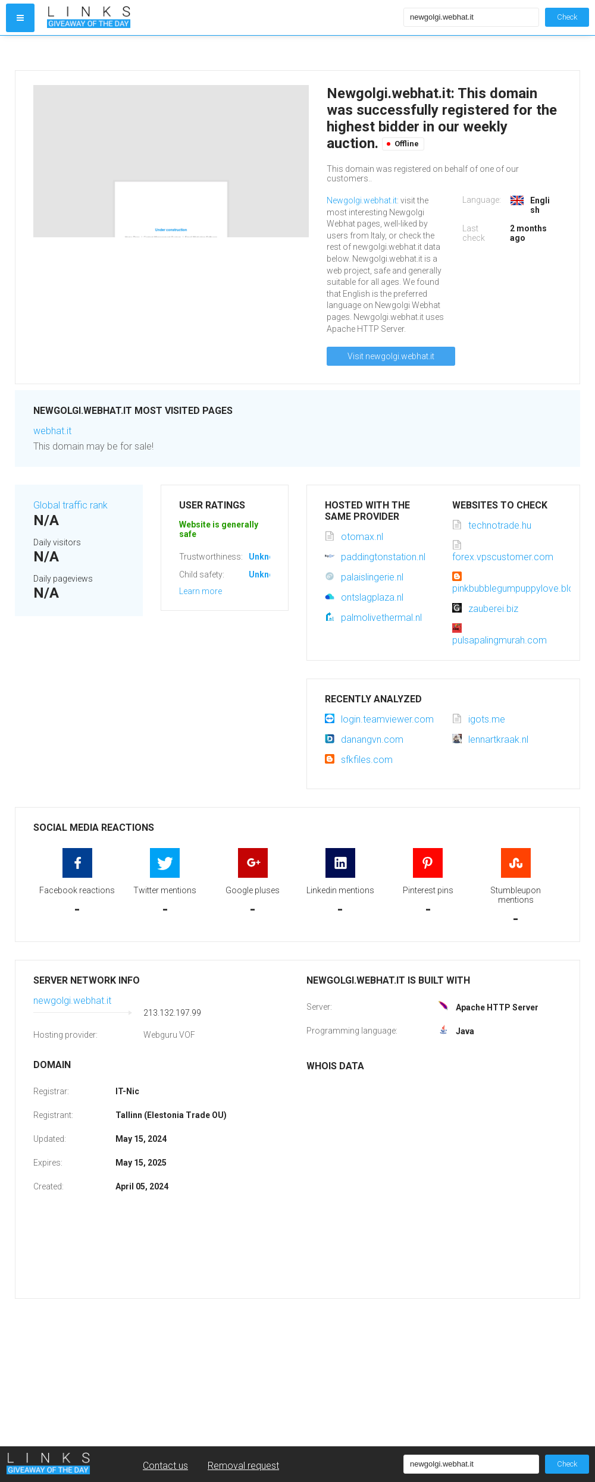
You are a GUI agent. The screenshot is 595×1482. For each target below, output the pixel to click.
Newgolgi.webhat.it (362, 200)
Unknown (267, 556)
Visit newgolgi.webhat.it (390, 356)
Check (567, 16)
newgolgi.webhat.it (72, 1000)
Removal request (243, 1465)
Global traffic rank (70, 505)
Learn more (200, 591)
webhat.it (52, 431)
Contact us (165, 1465)
